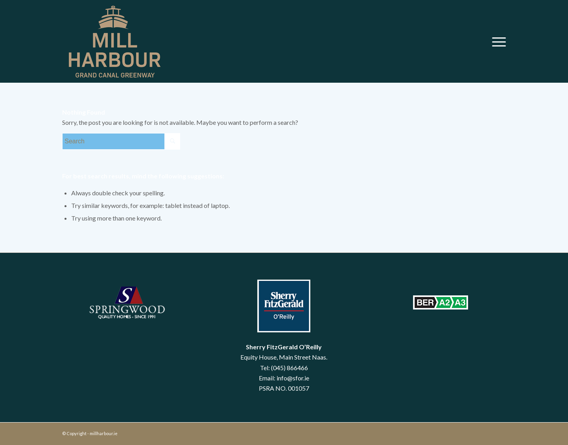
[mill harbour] (114, 41)
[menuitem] (496, 41)
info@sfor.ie (293, 378)
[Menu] (496, 41)
